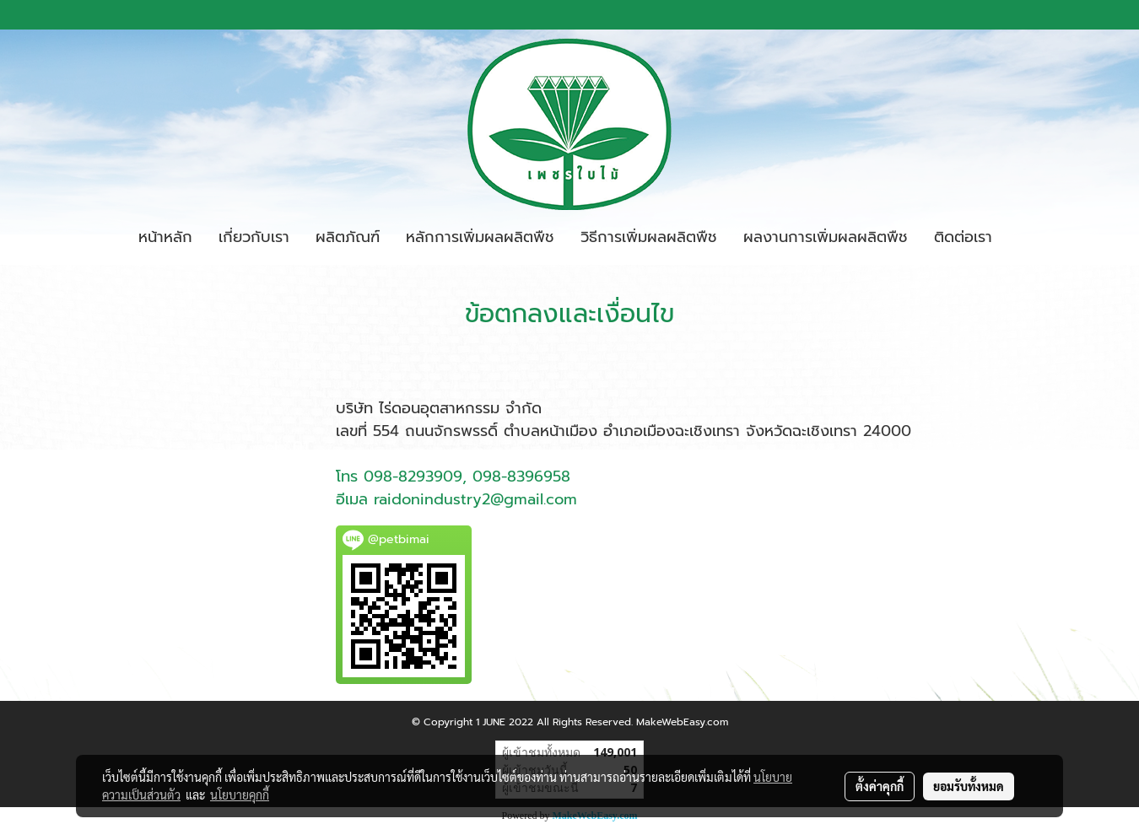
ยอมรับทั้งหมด (968, 786)
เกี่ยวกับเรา (254, 237)
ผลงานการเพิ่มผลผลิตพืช (825, 237)
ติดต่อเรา (963, 237)
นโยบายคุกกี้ (239, 794)
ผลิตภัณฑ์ (348, 237)
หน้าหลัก (165, 237)
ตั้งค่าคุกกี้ (880, 786)
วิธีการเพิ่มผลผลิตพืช (648, 237)
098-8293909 (413, 476)
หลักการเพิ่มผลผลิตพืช (480, 237)
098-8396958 (521, 476)
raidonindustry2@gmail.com (475, 499)
